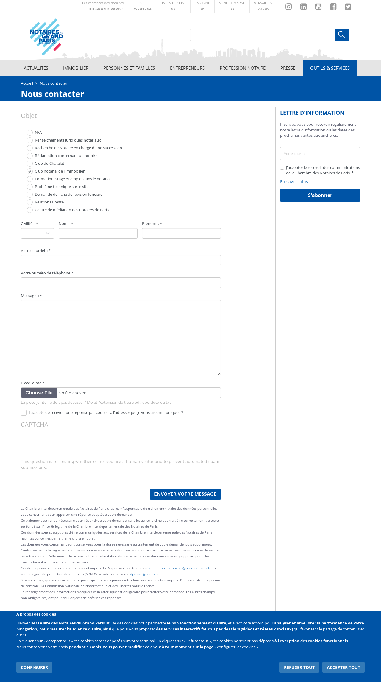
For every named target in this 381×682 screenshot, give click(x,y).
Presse (287, 68)
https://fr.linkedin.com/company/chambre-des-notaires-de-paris (303, 7)
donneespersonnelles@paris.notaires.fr (180, 568)
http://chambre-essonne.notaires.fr (202, 6)
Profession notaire (243, 68)
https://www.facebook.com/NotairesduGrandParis (333, 7)
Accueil (27, 83)
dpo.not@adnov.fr (144, 574)
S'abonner (320, 195)
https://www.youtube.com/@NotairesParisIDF (318, 7)
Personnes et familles (129, 68)
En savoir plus (294, 181)
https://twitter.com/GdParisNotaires (348, 7)
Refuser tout (299, 667)
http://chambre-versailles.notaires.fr (263, 6)
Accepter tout (343, 667)
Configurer (34, 667)
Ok (342, 35)
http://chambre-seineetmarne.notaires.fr (232, 6)
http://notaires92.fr (173, 6)
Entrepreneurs (187, 68)
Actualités (36, 68)
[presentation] (66, 447)
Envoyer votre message (185, 494)
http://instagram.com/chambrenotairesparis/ (288, 7)
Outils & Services (330, 68)
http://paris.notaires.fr (142, 6)
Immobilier (75, 68)
